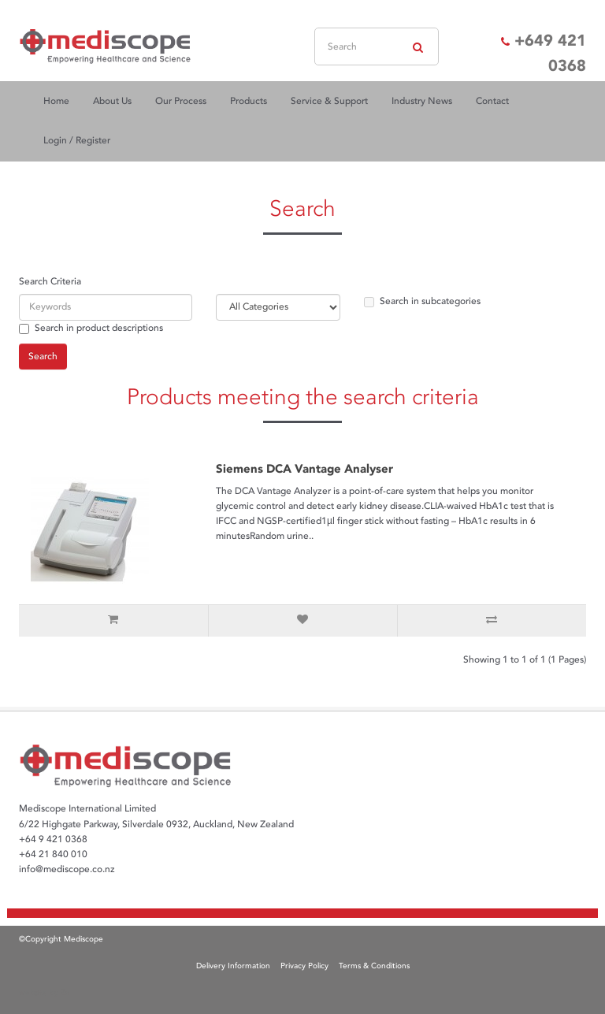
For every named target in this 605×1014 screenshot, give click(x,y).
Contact (492, 101)
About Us (112, 101)
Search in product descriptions (91, 328)
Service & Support (329, 101)
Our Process (180, 101)
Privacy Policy (304, 966)
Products (248, 101)
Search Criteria (50, 282)
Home (56, 101)
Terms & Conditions (374, 966)
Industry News (422, 101)
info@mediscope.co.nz (67, 869)
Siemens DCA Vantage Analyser (304, 469)
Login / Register (76, 141)
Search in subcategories (422, 301)
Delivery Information (233, 966)
